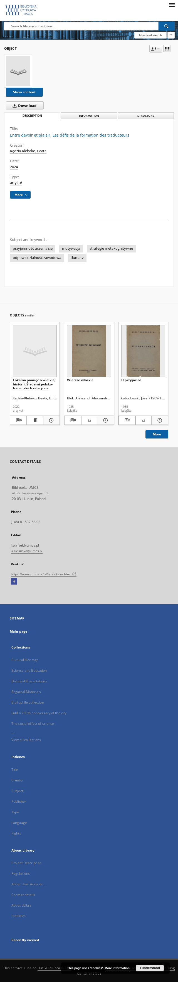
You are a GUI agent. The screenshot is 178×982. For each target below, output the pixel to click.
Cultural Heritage (25, 659)
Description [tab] (32, 116)
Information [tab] (89, 116)
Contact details (23, 894)
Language (19, 822)
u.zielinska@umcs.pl (27, 551)
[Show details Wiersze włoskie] (105, 420)
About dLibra (21, 905)
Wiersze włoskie (80, 380)
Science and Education (29, 670)
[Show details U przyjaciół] (159, 420)
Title (14, 769)
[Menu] (172, 4)
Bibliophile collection (27, 702)
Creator (17, 780)
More (157, 434)
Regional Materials (26, 691)
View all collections (26, 739)
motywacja (71, 248)
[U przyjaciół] (143, 351)
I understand (150, 968)
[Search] (167, 26)
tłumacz (77, 257)
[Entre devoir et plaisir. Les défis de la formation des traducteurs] (18, 71)
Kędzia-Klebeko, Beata (28, 151)
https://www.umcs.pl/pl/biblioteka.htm (43, 574)
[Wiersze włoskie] (89, 351)
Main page (18, 631)
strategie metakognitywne (111, 248)
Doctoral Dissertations (29, 681)
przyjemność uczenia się (33, 248)
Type (15, 812)
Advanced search (150, 35)
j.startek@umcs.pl (25, 545)
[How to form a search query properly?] (171, 35)
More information (117, 968)
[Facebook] (14, 581)
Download (23, 105)
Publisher (18, 801)
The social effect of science (32, 723)
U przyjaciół (131, 380)
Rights (16, 833)
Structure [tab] (145, 116)
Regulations (20, 873)
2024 (14, 167)
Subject (17, 790)
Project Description (26, 863)
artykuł (16, 182)
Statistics (18, 916)
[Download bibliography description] (18, 420)
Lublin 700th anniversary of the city (38, 713)
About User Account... (28, 884)
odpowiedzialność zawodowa (37, 257)
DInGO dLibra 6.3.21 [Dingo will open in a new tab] (54, 968)
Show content (24, 92)
